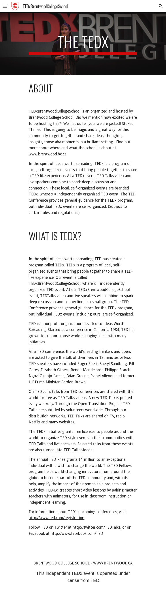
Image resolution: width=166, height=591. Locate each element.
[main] (83, 44)
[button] (5, 6)
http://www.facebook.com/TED (77, 533)
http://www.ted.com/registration (56, 518)
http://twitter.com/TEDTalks (96, 527)
